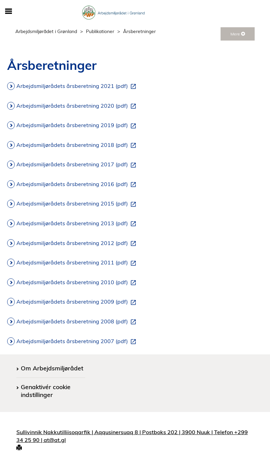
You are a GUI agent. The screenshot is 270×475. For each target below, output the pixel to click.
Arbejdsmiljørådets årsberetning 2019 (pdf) (77, 125)
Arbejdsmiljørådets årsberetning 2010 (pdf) (77, 282)
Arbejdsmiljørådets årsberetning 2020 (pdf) (77, 106)
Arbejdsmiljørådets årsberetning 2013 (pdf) (77, 223)
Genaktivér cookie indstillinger (46, 390)
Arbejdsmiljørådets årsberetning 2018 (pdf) (77, 145)
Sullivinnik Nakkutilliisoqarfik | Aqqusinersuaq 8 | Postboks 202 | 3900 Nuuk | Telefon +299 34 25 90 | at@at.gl (132, 436)
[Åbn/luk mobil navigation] (8, 11)
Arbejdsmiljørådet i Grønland (46, 31)
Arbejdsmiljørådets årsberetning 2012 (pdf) (77, 243)
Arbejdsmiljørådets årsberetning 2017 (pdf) (77, 164)
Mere (237, 33)
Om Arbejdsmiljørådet (52, 368)
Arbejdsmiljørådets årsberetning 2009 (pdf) (77, 302)
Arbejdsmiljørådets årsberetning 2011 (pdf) (77, 262)
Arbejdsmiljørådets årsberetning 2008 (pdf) (77, 321)
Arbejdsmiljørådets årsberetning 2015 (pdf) (77, 204)
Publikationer (100, 31)
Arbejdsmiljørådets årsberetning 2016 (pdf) (77, 184)
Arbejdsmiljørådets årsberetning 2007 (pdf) (77, 341)
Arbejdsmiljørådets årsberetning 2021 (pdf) (77, 86)
